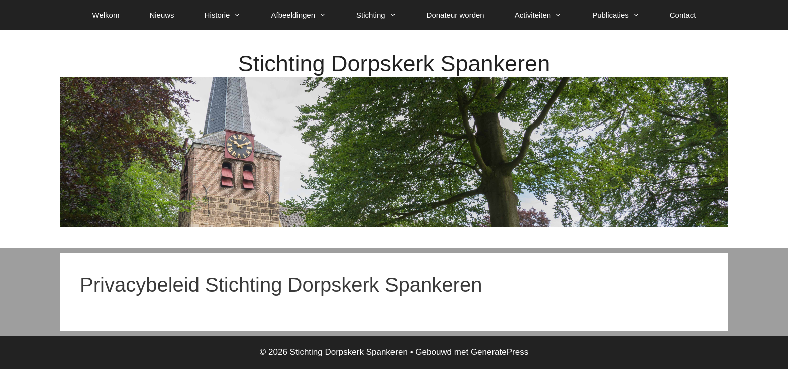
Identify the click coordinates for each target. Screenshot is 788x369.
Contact (683, 15)
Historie (230, 15)
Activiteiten (546, 15)
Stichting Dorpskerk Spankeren (394, 63)
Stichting (384, 15)
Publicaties (623, 15)
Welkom (106, 15)
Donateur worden (455, 15)
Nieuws (161, 15)
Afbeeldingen (306, 15)
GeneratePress (499, 352)
